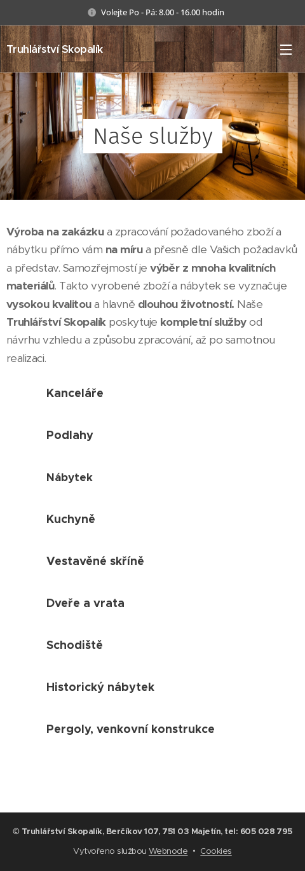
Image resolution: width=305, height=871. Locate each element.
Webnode (168, 851)
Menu (286, 49)
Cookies (215, 851)
